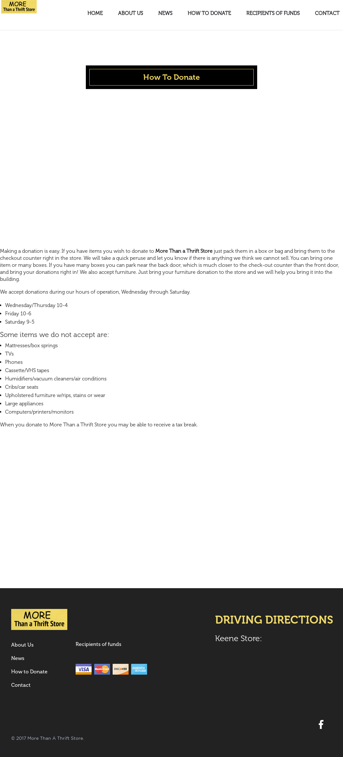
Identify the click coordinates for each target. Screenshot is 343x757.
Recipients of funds (273, 13)
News (165, 13)
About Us (130, 13)
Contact (327, 13)
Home (95, 13)
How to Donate (209, 13)
